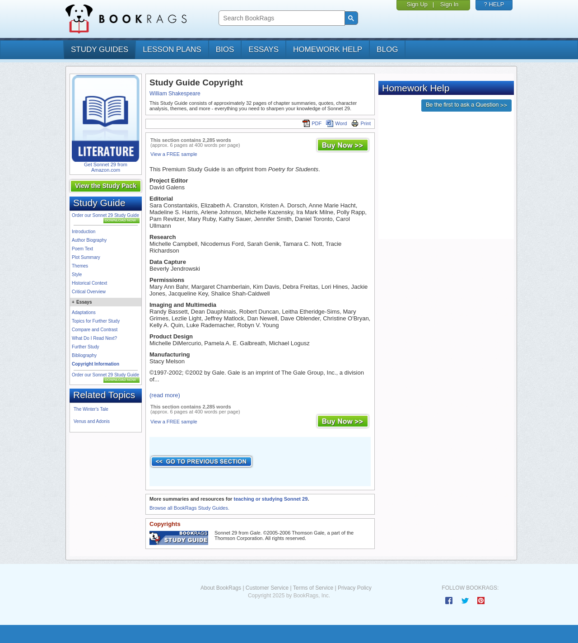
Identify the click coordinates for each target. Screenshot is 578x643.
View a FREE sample (173, 154)
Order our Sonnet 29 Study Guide (105, 215)
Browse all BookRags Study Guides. (189, 508)
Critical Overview (89, 291)
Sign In (449, 4)
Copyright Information (95, 363)
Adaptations (84, 312)
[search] (280, 18)
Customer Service (267, 588)
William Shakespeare (174, 93)
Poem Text (82, 248)
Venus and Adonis (92, 421)
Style (77, 274)
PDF (312, 123)
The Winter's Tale (91, 409)
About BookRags (220, 588)
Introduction (83, 231)
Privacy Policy (355, 588)
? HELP (494, 4)
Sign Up (417, 4)
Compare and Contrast (94, 329)
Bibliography (84, 355)
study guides (99, 49)
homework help (327, 49)
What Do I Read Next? (94, 338)
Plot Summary (86, 257)
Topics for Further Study (96, 321)
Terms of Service (313, 588)
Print (361, 123)
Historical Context (89, 283)
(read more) (164, 395)
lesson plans (172, 49)
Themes (80, 265)
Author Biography (89, 240)
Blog (387, 49)
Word (336, 123)
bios (225, 49)
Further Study (85, 346)
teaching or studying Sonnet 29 (270, 499)
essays (263, 49)
